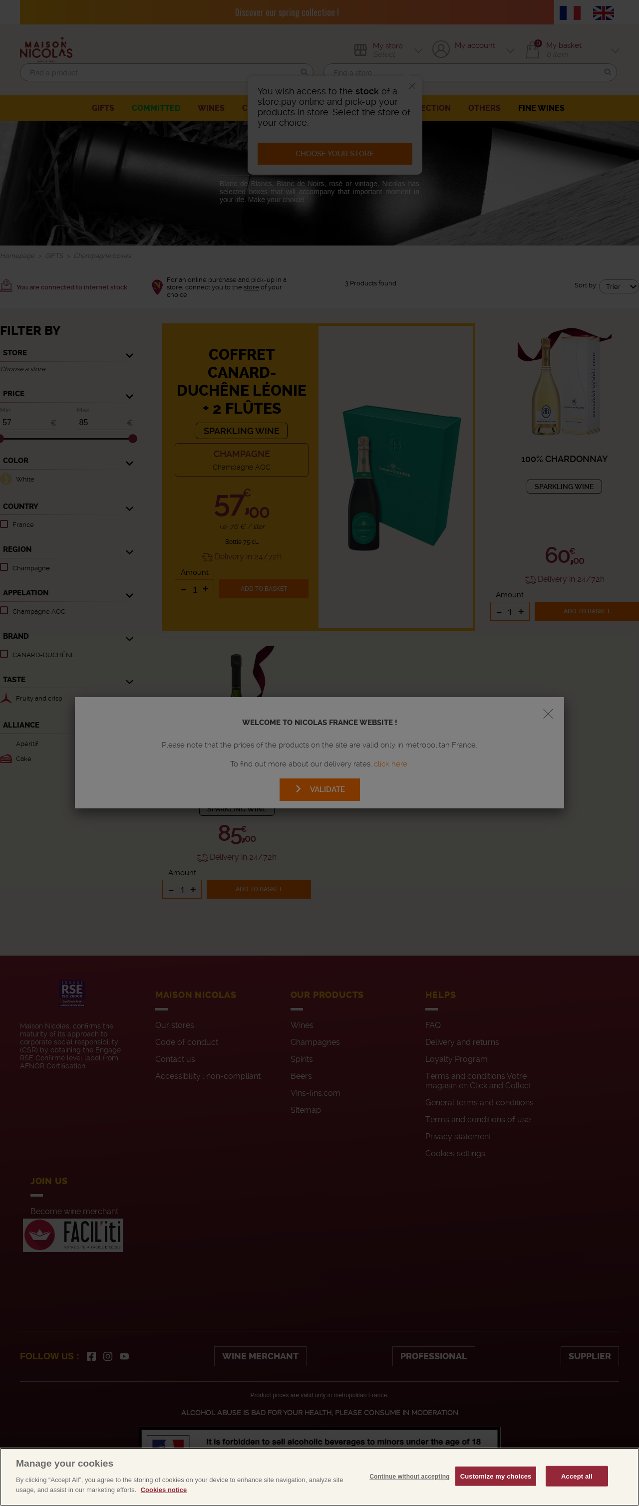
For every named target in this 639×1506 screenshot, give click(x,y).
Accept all (577, 1485)
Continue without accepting (409, 1485)
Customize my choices (496, 1485)
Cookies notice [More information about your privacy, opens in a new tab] (164, 1499)
